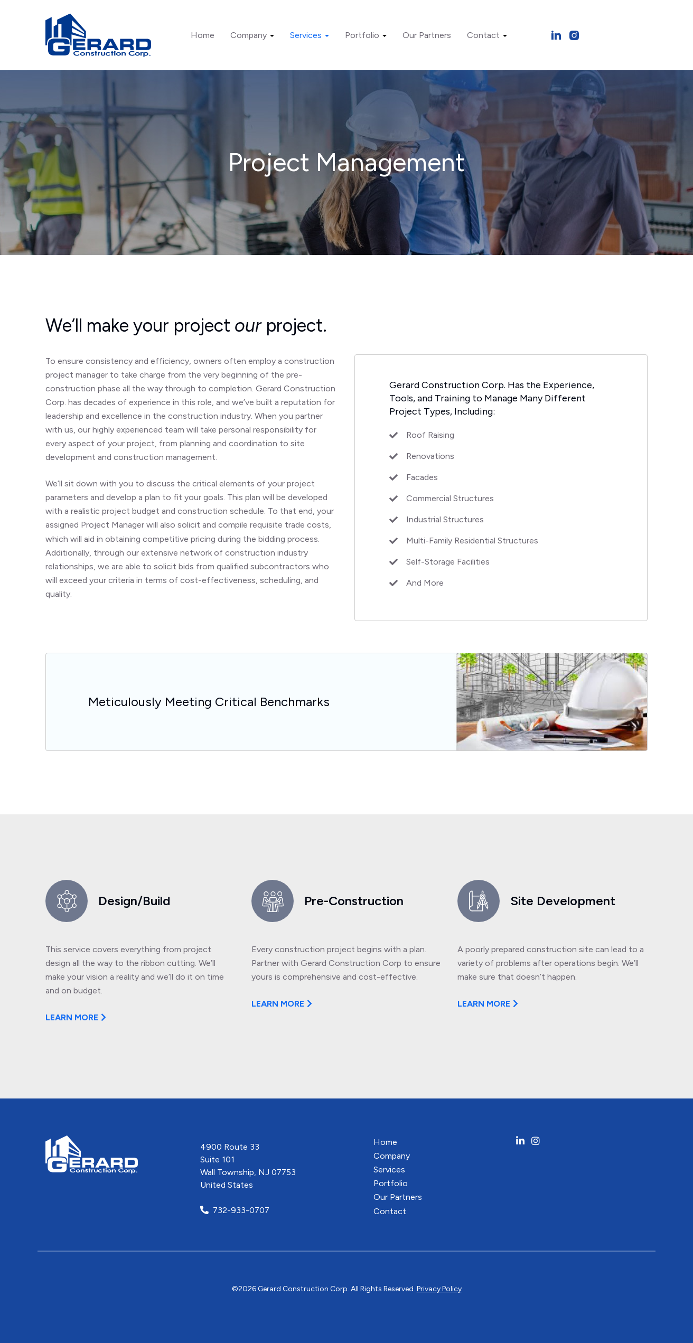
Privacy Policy (439, 1288)
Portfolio (366, 35)
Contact (487, 35)
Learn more (71, 1017)
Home (202, 35)
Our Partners (426, 35)
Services (309, 35)
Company (252, 35)
